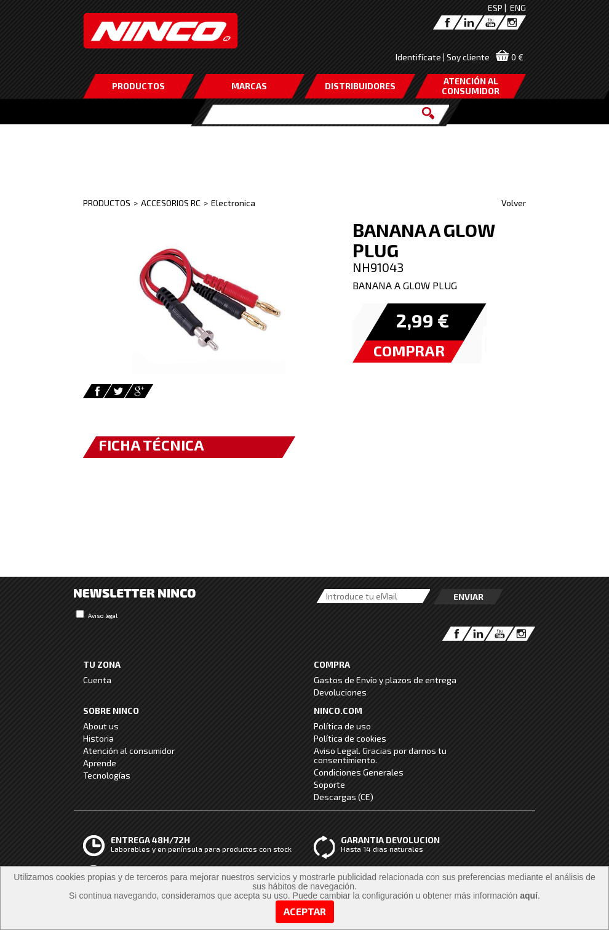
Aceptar (305, 911)
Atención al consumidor (129, 750)
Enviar (468, 596)
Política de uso (342, 726)
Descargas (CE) (343, 797)
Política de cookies (350, 738)
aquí (529, 895)
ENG (518, 7)
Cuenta (97, 680)
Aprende (99, 763)
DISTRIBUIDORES (360, 86)
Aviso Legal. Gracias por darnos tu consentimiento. (380, 755)
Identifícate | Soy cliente (443, 57)
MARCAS (249, 86)
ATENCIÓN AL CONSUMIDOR (471, 86)
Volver (513, 203)
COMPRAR (409, 350)
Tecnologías (106, 775)
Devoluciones (340, 692)
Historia (98, 738)
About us (101, 726)
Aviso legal (102, 615)
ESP (495, 7)
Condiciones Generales (359, 772)
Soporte (329, 784)
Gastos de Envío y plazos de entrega (385, 680)
